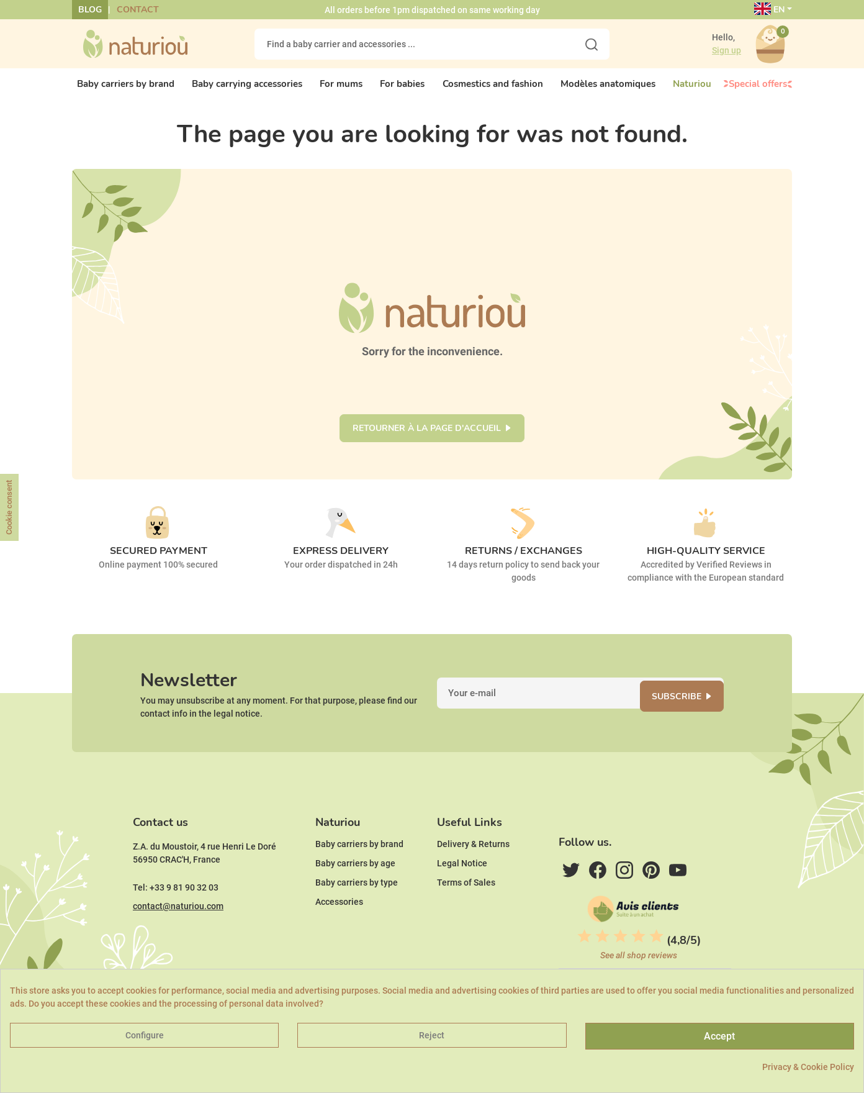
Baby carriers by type (356, 902)
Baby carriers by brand (359, 864)
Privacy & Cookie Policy (808, 1067)
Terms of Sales (466, 902)
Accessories (339, 922)
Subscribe (684, 707)
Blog (90, 10)
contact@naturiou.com (178, 926)
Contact (138, 10)
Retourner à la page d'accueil (427, 435)
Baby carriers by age (355, 883)
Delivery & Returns (473, 864)
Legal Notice (462, 883)
